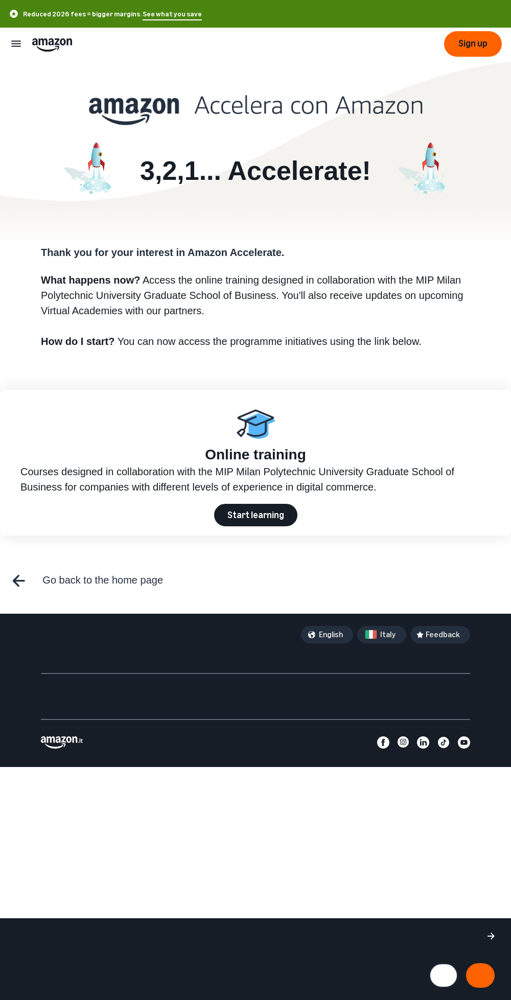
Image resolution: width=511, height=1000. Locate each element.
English (331, 634)
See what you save (172, 14)
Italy (388, 634)
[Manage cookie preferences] (443, 975)
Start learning (255, 515)
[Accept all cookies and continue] (480, 975)
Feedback (443, 634)
